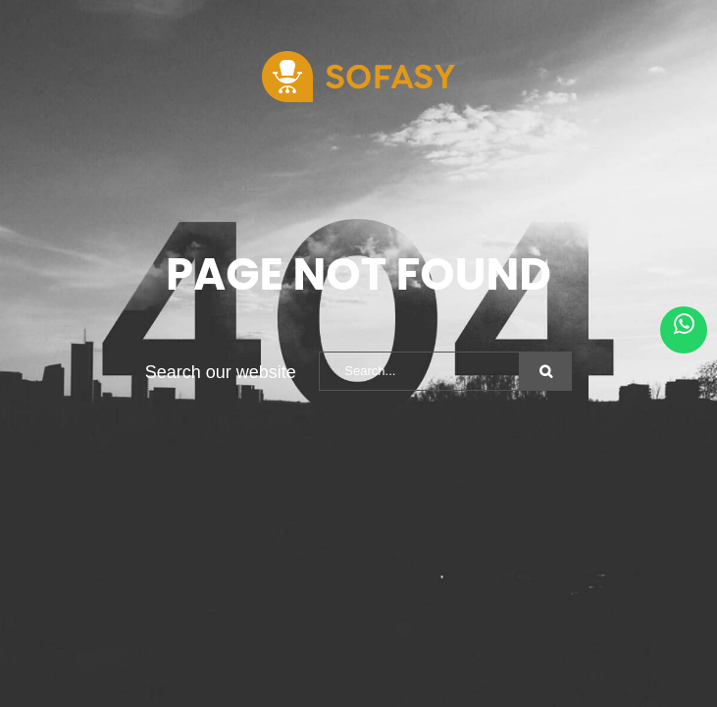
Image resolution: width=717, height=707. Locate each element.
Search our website (220, 372)
